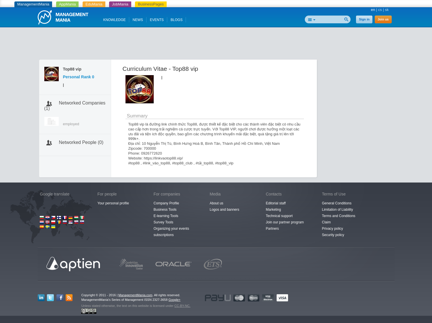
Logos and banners (224, 210)
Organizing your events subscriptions (171, 232)
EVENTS (157, 20)
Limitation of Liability (337, 210)
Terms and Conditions (338, 216)
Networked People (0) (81, 142)
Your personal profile (113, 203)
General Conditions (337, 203)
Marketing (273, 210)
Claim (326, 222)
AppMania (67, 4)
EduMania (93, 4)
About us (216, 203)
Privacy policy (332, 229)
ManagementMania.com (135, 295)
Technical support (279, 216)
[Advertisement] (216, 45)
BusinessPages (151, 4)
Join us (383, 19)
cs (380, 9)
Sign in (364, 19)
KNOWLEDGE (114, 20)
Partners (272, 229)
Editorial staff (276, 203)
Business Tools (165, 210)
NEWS (138, 20)
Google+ (174, 299)
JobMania (120, 4)
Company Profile (166, 203)
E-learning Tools (166, 216)
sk (387, 9)
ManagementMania (33, 4)
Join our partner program (285, 222)
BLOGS (176, 20)
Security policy (333, 235)
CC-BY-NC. (182, 305)
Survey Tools (163, 222)
